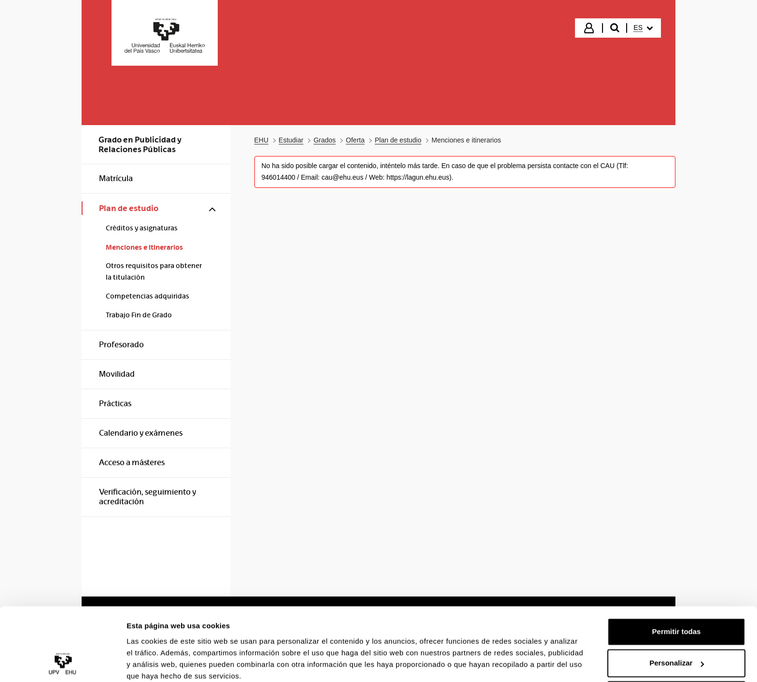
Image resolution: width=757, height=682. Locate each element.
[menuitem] (643, 28)
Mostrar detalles (154, 663)
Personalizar (676, 623)
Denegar (676, 655)
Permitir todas (676, 592)
